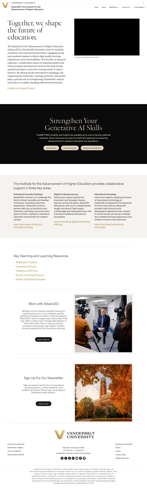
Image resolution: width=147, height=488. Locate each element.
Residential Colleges (15, 447)
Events (118, 447)
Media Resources (122, 458)
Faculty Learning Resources (30, 275)
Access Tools (51, 148)
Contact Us (79, 450)
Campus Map (121, 454)
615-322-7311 (68, 450)
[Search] (143, 2)
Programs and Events (27, 270)
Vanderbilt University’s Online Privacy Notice (73, 453)
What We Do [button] (113, 7)
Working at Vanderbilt (124, 444)
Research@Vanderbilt (16, 454)
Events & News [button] (139, 7)
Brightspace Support (26, 262)
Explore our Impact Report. (21, 88)
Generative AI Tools (26, 266)
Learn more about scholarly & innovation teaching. (28, 226)
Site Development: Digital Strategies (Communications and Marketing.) (84, 482)
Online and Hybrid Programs (30, 279)
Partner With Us (43, 339)
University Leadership (16, 444)
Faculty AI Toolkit (69, 148)
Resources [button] (125, 7)
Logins (118, 451)
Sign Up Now (44, 404)
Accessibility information (86, 478)
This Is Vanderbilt (14, 451)
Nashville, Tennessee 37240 (73, 448)
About (104, 7)
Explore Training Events (92, 148)
